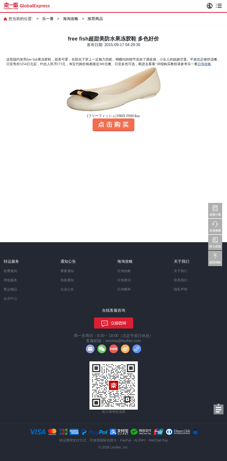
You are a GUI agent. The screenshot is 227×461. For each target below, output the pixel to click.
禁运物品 (10, 289)
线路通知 (67, 280)
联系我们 (180, 280)
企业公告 (67, 289)
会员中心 (10, 298)
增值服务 (10, 280)
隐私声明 (180, 289)
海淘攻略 (70, 19)
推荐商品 (95, 19)
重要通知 (67, 271)
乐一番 (48, 19)
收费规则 (10, 271)
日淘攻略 (124, 271)
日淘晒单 (124, 289)
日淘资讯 (124, 280)
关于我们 (180, 271)
